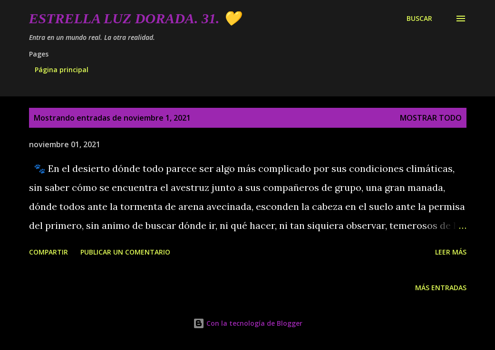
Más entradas (440, 287)
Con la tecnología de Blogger (247, 323)
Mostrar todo (431, 118)
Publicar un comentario (125, 251)
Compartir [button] (48, 251)
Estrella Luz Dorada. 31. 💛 (135, 18)
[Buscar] (419, 18)
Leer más (450, 251)
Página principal (61, 69)
